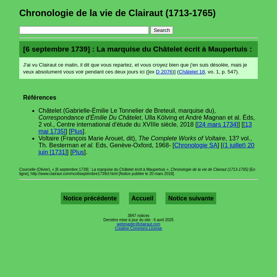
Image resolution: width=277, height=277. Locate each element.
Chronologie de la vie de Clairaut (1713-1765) (117, 13)
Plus (77, 131)
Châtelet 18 (192, 72)
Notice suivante (191, 198)
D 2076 (164, 72)
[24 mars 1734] (217, 124)
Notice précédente (90, 198)
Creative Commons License (138, 228)
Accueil (143, 198)
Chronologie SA (195, 145)
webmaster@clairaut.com (138, 224)
